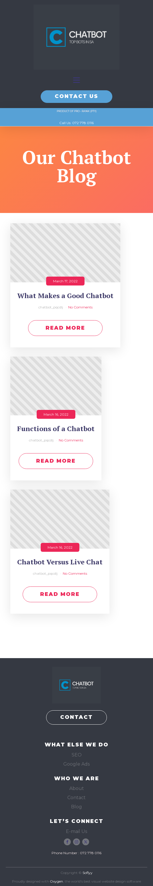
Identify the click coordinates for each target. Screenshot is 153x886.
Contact (76, 797)
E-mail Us (76, 831)
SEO (77, 755)
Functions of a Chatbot (56, 429)
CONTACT (76, 717)
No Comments (80, 307)
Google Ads (76, 764)
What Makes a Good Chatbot (65, 296)
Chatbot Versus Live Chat (60, 562)
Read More (65, 328)
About (76, 788)
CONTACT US (76, 96)
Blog (76, 806)
